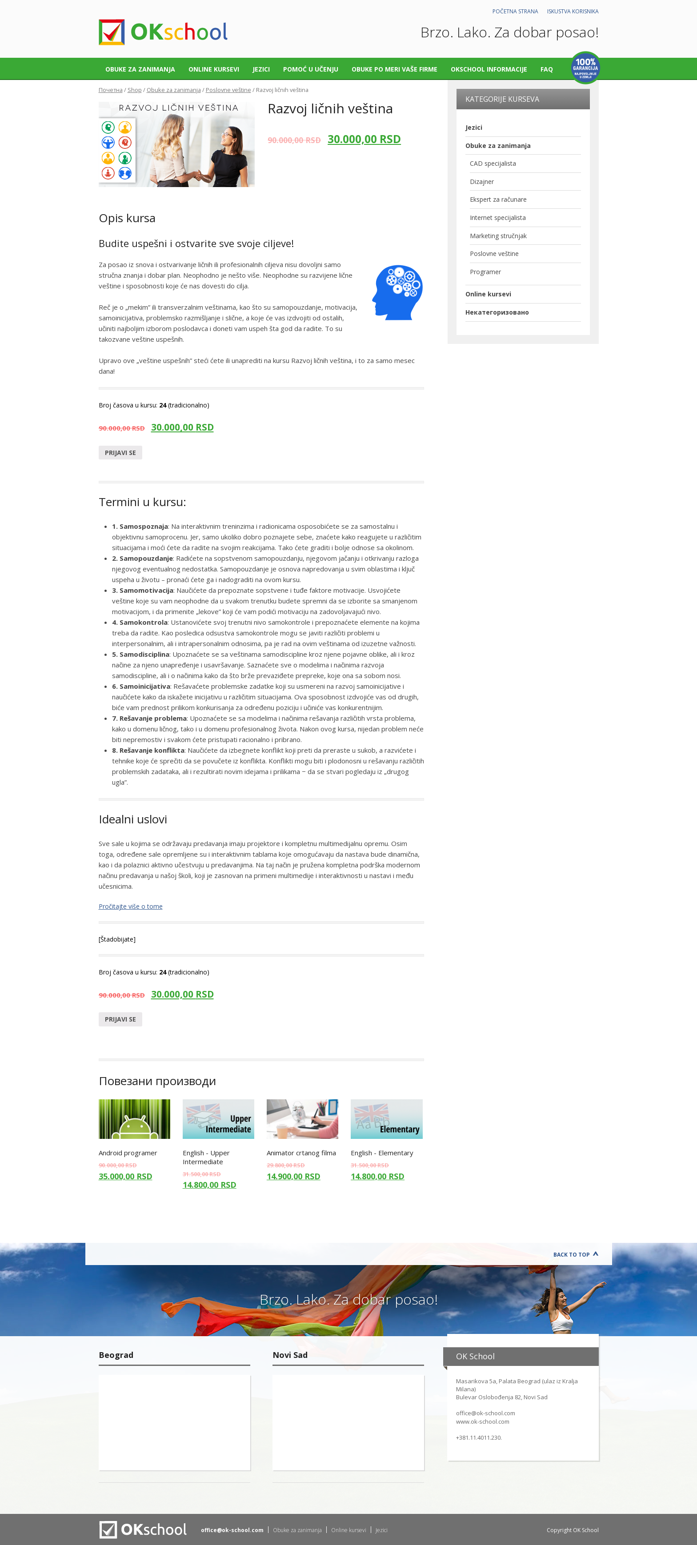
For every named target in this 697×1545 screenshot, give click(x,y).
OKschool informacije (489, 69)
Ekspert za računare (498, 199)
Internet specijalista (498, 217)
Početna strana (515, 11)
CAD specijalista (493, 163)
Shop (135, 90)
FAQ (547, 69)
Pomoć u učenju (310, 69)
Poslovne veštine (228, 90)
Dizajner (482, 181)
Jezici (261, 69)
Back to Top (571, 1254)
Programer (485, 271)
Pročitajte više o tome (131, 906)
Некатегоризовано (497, 312)
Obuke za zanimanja (140, 69)
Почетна (111, 90)
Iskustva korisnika (573, 11)
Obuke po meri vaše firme (394, 69)
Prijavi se (120, 452)
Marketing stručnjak (498, 236)
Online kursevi (213, 69)
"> (174, 1422)
